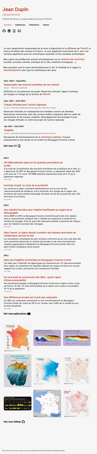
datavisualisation (12, 70)
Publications (34, 25)
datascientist (17, 48)
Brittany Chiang (59, 450)
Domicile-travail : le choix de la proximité (26, 185)
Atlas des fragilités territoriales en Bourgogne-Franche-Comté (37, 260)
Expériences (20, 25)
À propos (7, 25)
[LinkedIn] (9, 31)
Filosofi (48, 19)
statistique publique (51, 137)
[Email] (19, 31)
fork (22, 450)
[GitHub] (4, 31)
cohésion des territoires (73, 59)
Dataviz (46, 25)
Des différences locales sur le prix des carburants (30, 297)
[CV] (14, 31)
